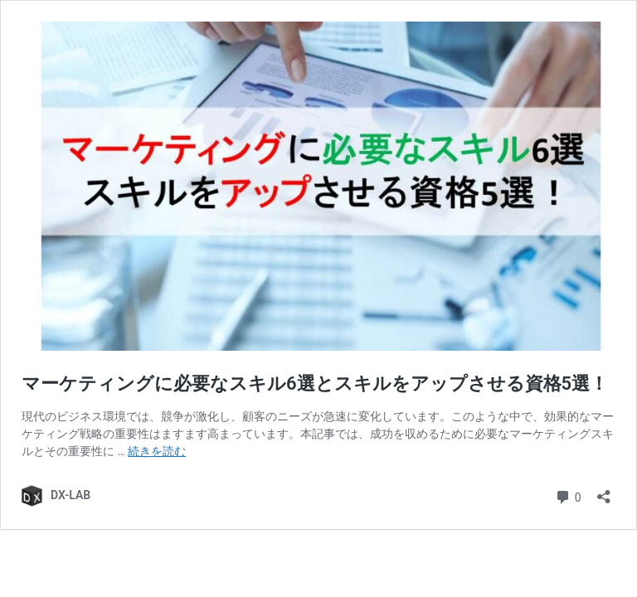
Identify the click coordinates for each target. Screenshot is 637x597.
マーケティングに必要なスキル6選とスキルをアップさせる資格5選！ (315, 383)
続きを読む (157, 451)
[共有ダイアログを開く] (603, 491)
